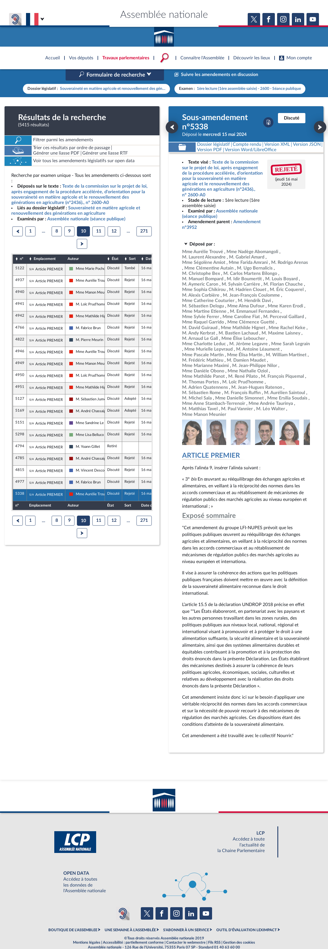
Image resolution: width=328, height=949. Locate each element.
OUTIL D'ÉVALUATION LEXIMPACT (246, 918)
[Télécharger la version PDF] (268, 110)
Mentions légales (86, 930)
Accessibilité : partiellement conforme (133, 930)
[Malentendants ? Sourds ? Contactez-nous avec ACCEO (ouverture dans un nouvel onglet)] (123, 901)
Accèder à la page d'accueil (164, 34)
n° (21, 247)
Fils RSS (214, 930)
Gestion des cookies (239, 930)
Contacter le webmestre (186, 930)
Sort (132, 247)
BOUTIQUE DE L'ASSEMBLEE (72, 918)
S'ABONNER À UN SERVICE (186, 918)
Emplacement (45, 247)
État (115, 247)
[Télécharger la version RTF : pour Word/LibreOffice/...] (251, 138)
